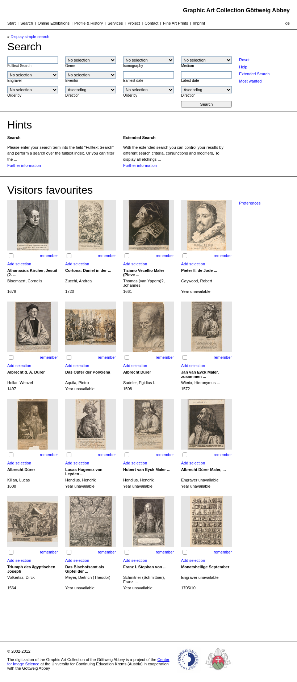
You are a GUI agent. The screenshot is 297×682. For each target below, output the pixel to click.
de (287, 23)
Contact (151, 23)
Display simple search (30, 36)
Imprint (199, 23)
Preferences (249, 203)
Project (133, 23)
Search (26, 23)
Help (243, 67)
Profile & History (88, 23)
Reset (244, 60)
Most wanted (250, 81)
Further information (24, 165)
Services (115, 23)
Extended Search (254, 74)
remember (49, 255)
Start (11, 23)
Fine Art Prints (175, 23)
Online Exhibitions (54, 23)
